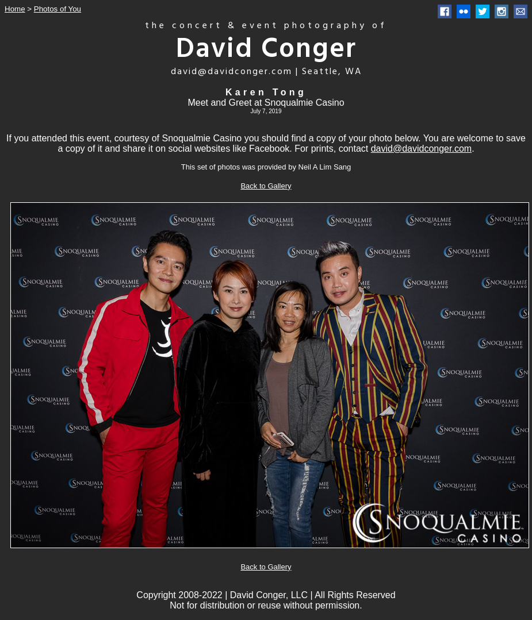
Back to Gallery (265, 186)
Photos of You (57, 9)
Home (15, 9)
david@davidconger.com (421, 148)
